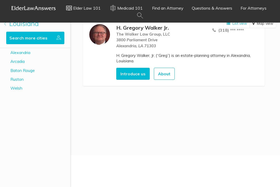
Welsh (16, 88)
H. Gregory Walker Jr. (142, 27)
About (164, 73)
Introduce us (133, 73)
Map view (262, 23)
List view (237, 23)
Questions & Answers (212, 8)
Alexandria (20, 52)
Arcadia (17, 61)
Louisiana (21, 23)
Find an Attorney (167, 8)
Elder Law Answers (33, 8)
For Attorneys (254, 8)
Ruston (17, 79)
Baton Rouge (22, 70)
